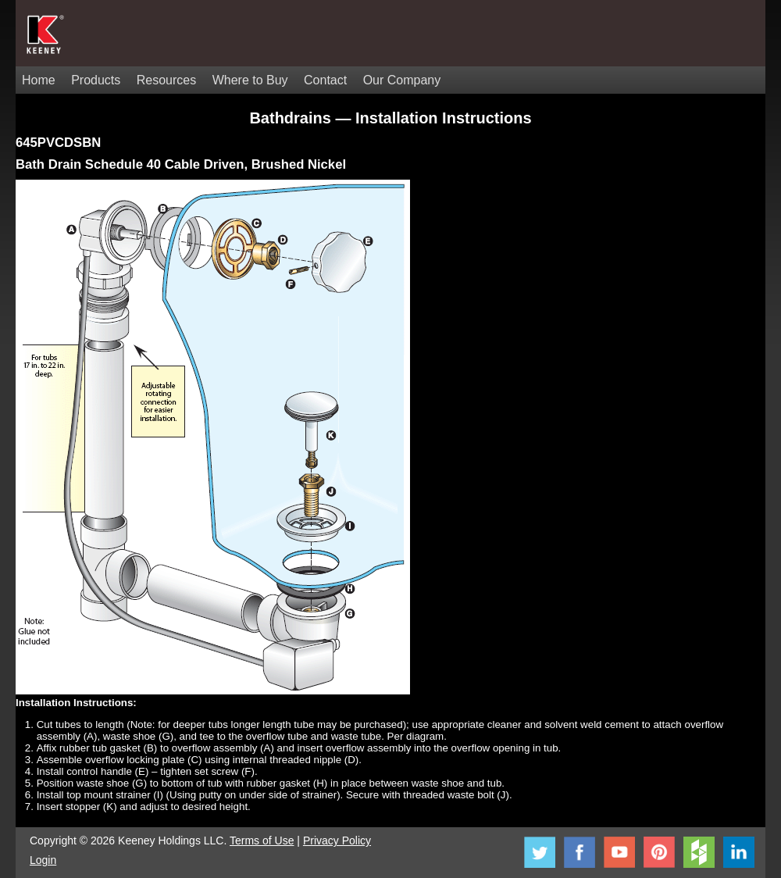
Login (43, 860)
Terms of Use (262, 840)
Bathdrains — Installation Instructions (390, 118)
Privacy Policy (337, 840)
